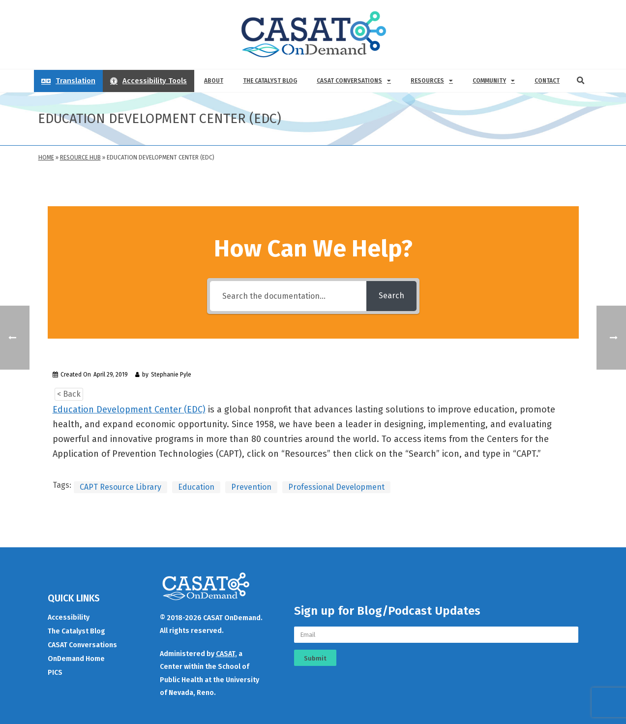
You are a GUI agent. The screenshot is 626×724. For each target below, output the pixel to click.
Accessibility (68, 617)
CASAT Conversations (354, 81)
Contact (547, 80)
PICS (55, 672)
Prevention (251, 487)
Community (494, 81)
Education (196, 487)
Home (46, 157)
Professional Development (336, 487)
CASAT (225, 654)
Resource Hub (80, 157)
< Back (69, 394)
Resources (432, 81)
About (213, 80)
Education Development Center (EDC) (129, 409)
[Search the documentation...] (288, 296)
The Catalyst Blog (270, 80)
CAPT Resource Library (120, 487)
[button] (580, 80)
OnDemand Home (76, 659)
